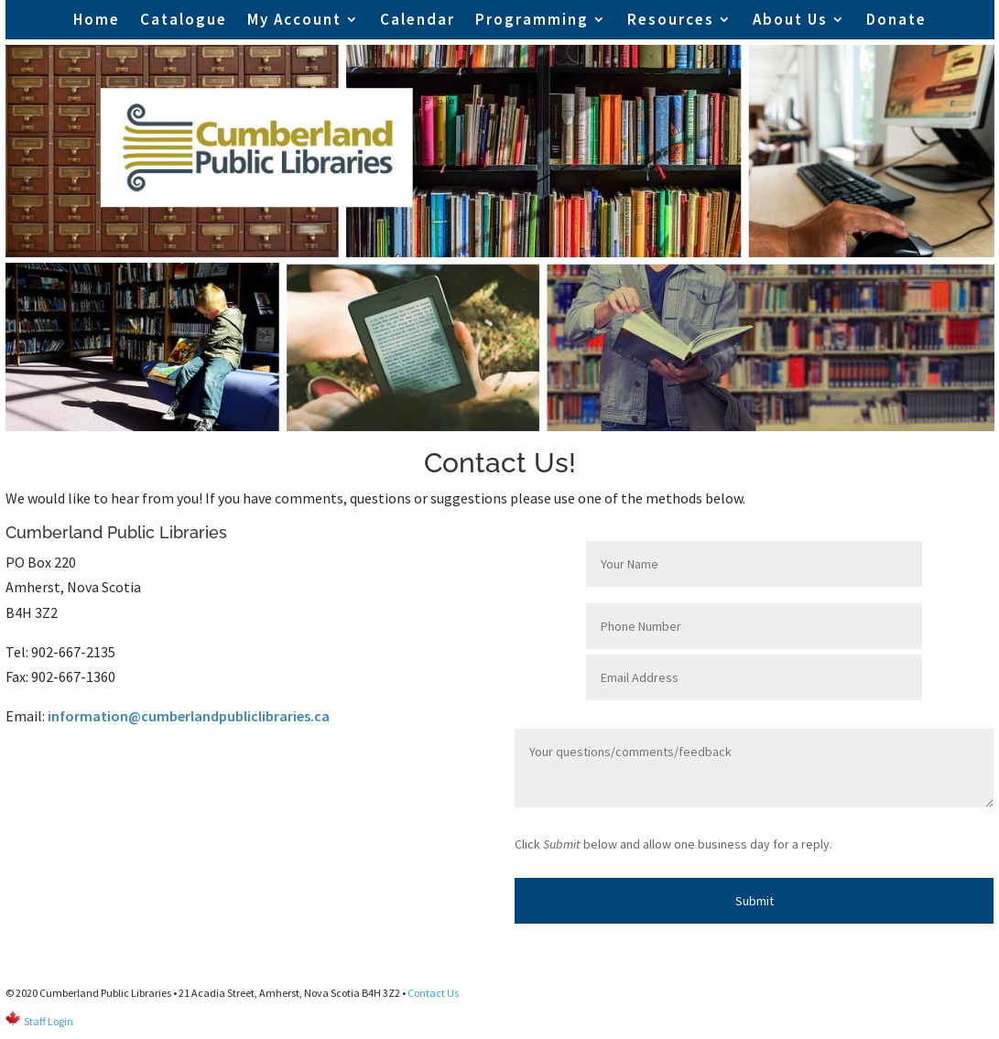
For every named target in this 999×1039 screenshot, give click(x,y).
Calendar (417, 19)
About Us (790, 19)
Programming (532, 19)
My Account (294, 19)
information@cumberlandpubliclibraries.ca (189, 716)
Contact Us (433, 993)
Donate (896, 19)
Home (96, 19)
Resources (670, 19)
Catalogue (183, 19)
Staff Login (48, 1021)
